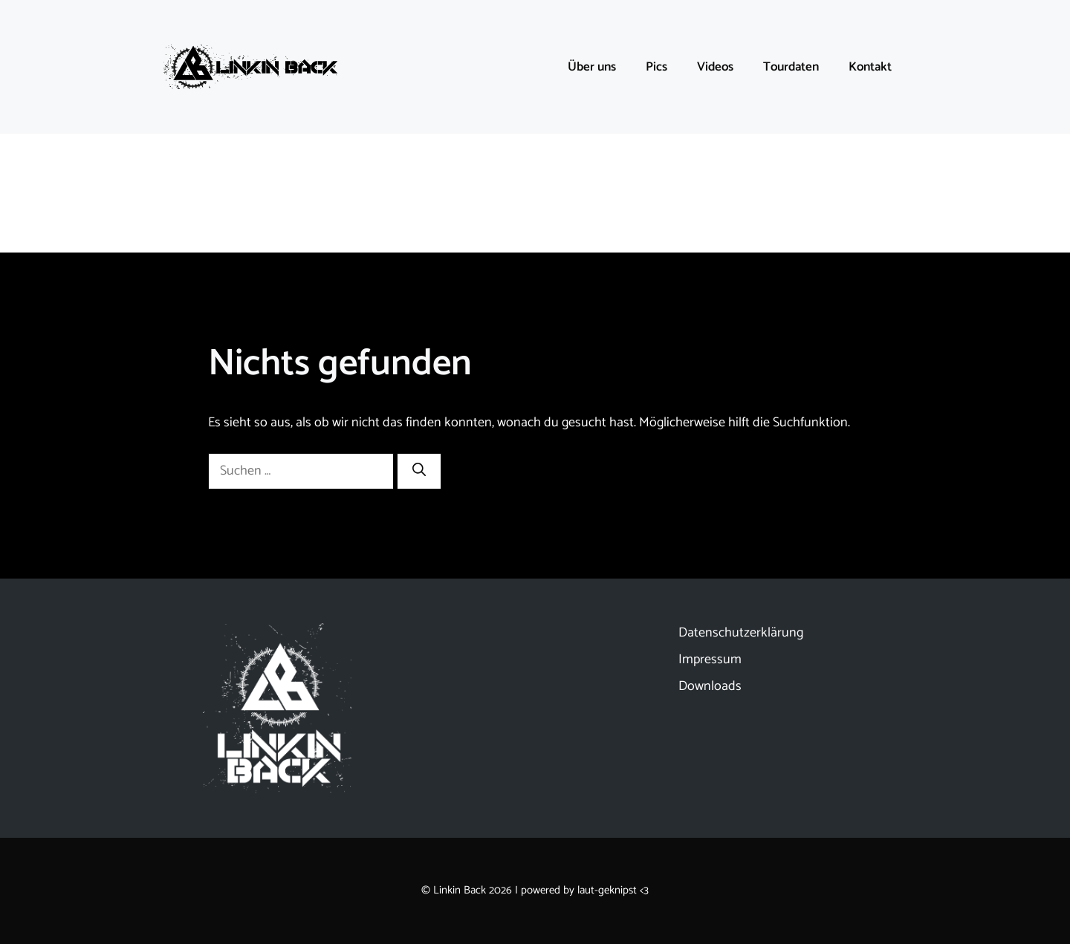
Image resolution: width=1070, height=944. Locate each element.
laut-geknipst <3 (613, 890)
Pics (656, 66)
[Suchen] (419, 471)
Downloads (710, 686)
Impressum (710, 659)
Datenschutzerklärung (740, 633)
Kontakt (870, 66)
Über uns (592, 66)
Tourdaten (791, 66)
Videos (715, 66)
